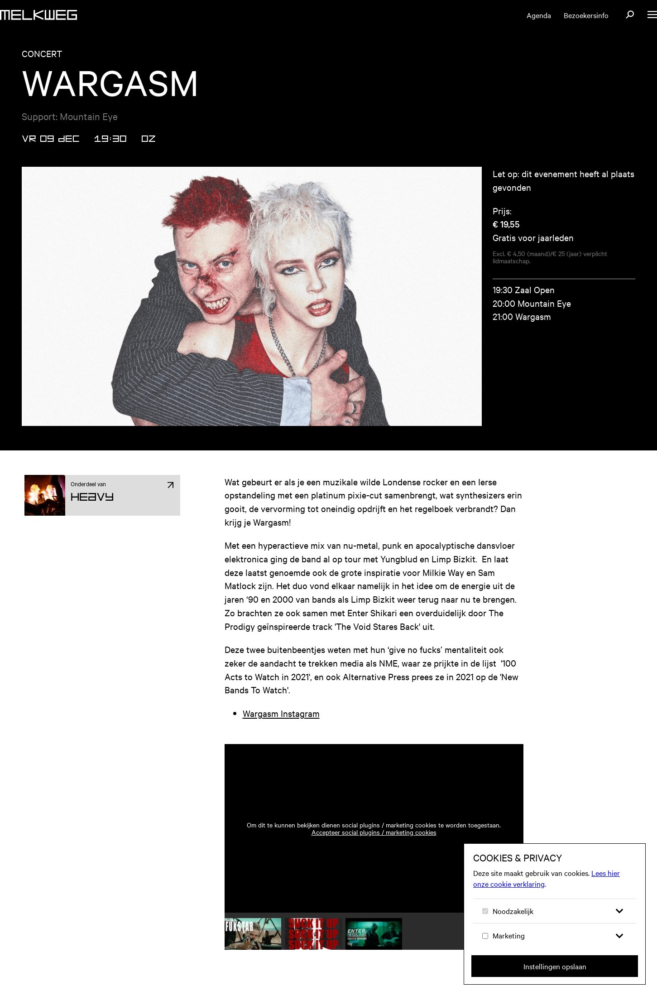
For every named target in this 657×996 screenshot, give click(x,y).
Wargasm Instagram (281, 713)
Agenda (539, 15)
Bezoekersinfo (586, 15)
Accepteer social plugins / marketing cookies (374, 832)
